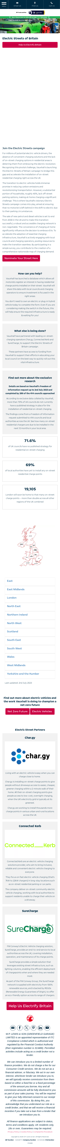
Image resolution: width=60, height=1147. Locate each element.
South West (14, 648)
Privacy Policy (13, 1132)
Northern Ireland (17, 614)
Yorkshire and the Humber (23, 674)
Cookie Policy (26, 1132)
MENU (4, 4)
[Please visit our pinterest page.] (33, 1028)
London (11, 598)
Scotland (12, 631)
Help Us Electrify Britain (30, 44)
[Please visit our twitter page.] (26, 1028)
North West (14, 623)
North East (14, 606)
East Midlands (15, 589)
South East (14, 640)
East (10, 581)
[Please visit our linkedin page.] (40, 1028)
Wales (10, 657)
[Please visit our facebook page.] (20, 1028)
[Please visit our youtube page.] (47, 1028)
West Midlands (16, 665)
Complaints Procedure (43, 1132)
